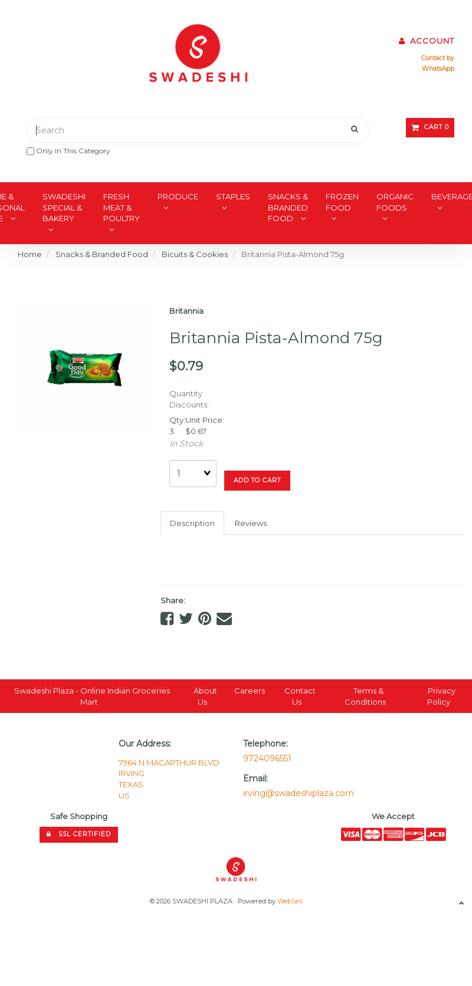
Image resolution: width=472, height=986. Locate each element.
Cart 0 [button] (430, 127)
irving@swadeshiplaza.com (298, 793)
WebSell (290, 901)
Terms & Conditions (365, 696)
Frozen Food (342, 202)
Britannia (186, 310)
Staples (233, 196)
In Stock (186, 443)
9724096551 (267, 758)
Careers (249, 690)
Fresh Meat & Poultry (121, 207)
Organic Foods (395, 202)
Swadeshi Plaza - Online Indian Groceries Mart (92, 696)
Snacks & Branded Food (288, 207)
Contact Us (300, 696)
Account (426, 40)
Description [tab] (192, 523)
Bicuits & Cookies (195, 254)
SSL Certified (79, 834)
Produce (178, 196)
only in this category (68, 150)
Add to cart (257, 480)
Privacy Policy (441, 696)
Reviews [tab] (251, 523)
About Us (205, 696)
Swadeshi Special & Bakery (64, 207)
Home (30, 254)
